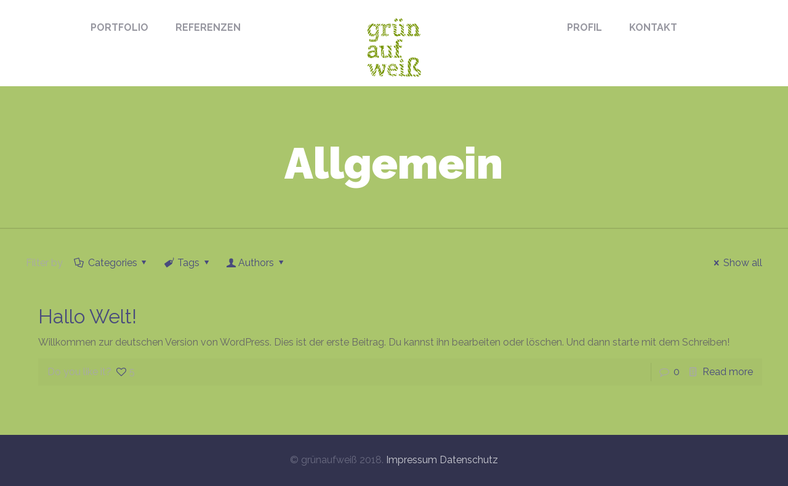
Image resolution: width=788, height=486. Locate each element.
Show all (735, 263)
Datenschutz (469, 460)
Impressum (411, 460)
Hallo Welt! (87, 316)
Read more (727, 372)
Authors (256, 263)
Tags (188, 263)
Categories (111, 263)
